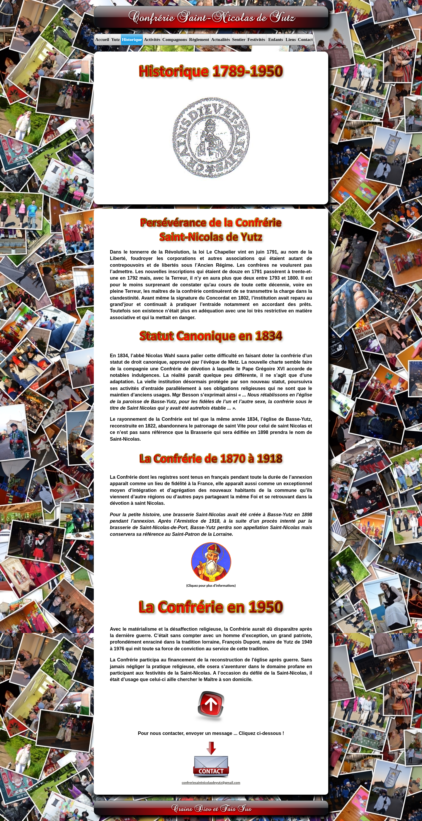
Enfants (275, 39)
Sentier (239, 39)
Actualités (220, 39)
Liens (291, 39)
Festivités (256, 39)
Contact (305, 39)
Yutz (115, 39)
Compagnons (174, 39)
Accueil (102, 39)
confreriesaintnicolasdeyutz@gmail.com (211, 783)
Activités (152, 39)
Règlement (199, 39)
